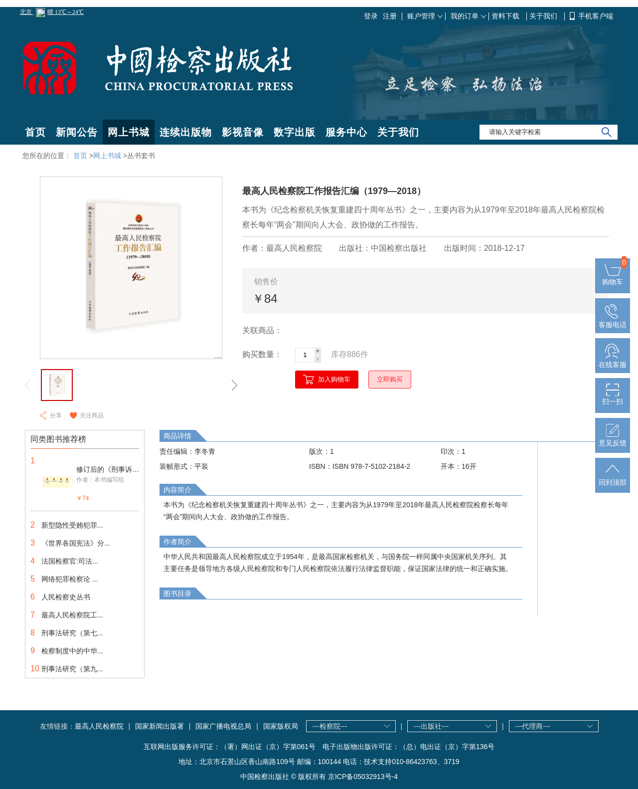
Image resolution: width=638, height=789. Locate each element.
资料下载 (506, 16)
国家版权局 (280, 726)
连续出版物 (186, 132)
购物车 (612, 278)
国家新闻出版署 (159, 726)
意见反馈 (613, 439)
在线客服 (613, 361)
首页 (35, 132)
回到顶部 (613, 478)
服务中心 (346, 132)
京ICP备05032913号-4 (363, 777)
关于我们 (544, 16)
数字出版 (295, 132)
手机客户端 (595, 16)
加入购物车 (334, 379)
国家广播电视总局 (223, 726)
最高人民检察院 (99, 726)
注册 (390, 16)
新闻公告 (77, 132)
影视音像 (243, 132)
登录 (371, 16)
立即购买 (390, 379)
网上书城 (129, 132)
